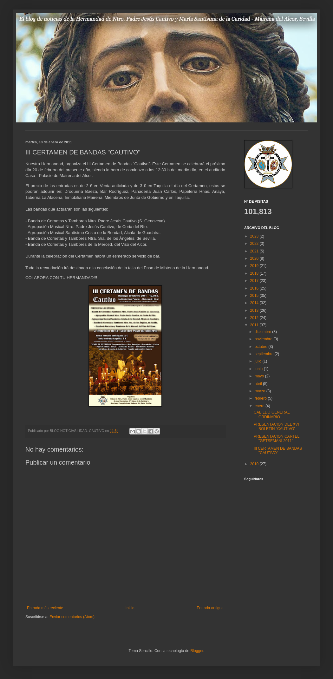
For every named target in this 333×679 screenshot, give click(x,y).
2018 (255, 273)
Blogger (196, 651)
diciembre (263, 332)
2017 (255, 280)
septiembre (265, 354)
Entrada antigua (210, 608)
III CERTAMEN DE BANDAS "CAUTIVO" (278, 450)
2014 (255, 303)
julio (259, 361)
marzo (260, 391)
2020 (255, 258)
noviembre (264, 339)
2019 (255, 266)
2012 (255, 318)
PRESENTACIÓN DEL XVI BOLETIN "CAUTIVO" (276, 426)
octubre (261, 346)
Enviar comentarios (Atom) (72, 617)
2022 (255, 243)
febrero (261, 398)
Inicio (130, 608)
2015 (255, 295)
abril (259, 384)
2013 (255, 310)
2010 (255, 464)
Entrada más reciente (45, 608)
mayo (260, 376)
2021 (255, 251)
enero (260, 406)
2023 (255, 236)
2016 (255, 288)
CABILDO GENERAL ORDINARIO (272, 414)
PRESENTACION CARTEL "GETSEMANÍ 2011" (276, 438)
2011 (255, 325)
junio (259, 369)
